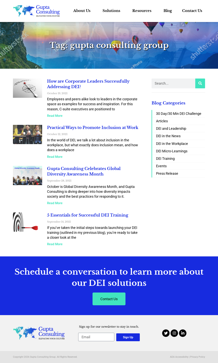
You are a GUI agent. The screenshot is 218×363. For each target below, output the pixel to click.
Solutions (112, 11)
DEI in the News (168, 136)
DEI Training (165, 158)
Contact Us (192, 11)
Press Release (167, 173)
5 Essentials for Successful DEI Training (87, 215)
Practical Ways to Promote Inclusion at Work (92, 127)
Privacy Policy (197, 357)
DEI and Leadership (171, 128)
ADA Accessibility (179, 357)
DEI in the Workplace (172, 144)
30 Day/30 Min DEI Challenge (178, 114)
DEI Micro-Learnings (171, 151)
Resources (142, 11)
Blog (168, 11)
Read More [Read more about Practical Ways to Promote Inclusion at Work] (55, 157)
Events (161, 166)
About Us (82, 11)
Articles (162, 121)
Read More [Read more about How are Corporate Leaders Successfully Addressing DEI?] (55, 116)
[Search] (200, 83)
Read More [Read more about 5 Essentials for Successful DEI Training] (55, 244)
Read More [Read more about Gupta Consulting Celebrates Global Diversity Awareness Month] (55, 203)
